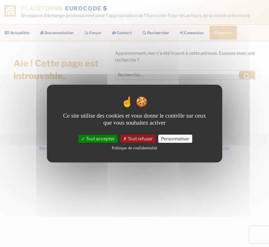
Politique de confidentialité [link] (134, 148)
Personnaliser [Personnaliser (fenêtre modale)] (175, 138)
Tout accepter (98, 138)
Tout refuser (138, 138)
